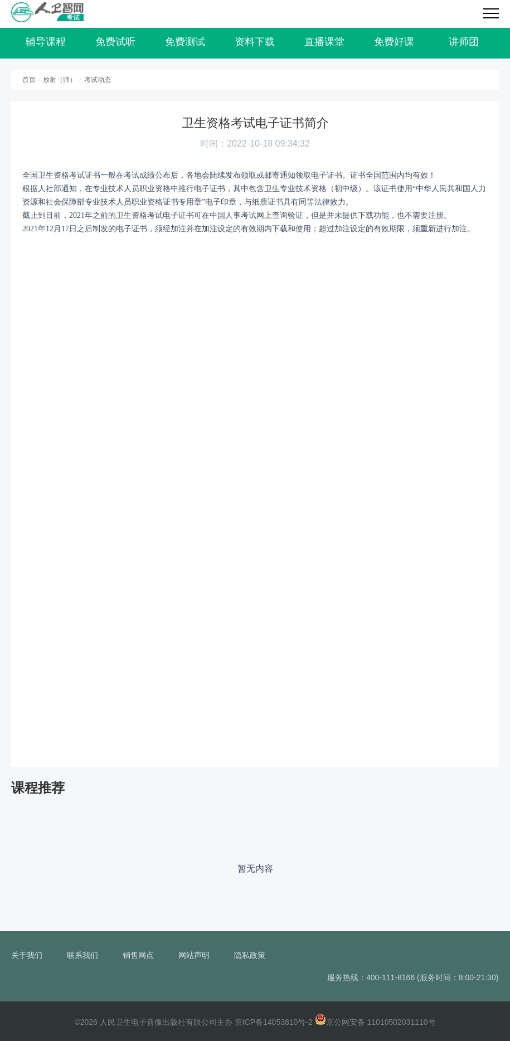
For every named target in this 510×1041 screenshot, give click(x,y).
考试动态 (97, 80)
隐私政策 (249, 955)
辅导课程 (46, 41)
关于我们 (26, 955)
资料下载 (255, 41)
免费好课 (394, 41)
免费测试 (185, 41)
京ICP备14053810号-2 (274, 1022)
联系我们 (82, 955)
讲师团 (464, 41)
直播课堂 (324, 41)
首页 (29, 80)
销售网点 (138, 955)
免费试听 (115, 41)
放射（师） (59, 80)
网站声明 (194, 955)
